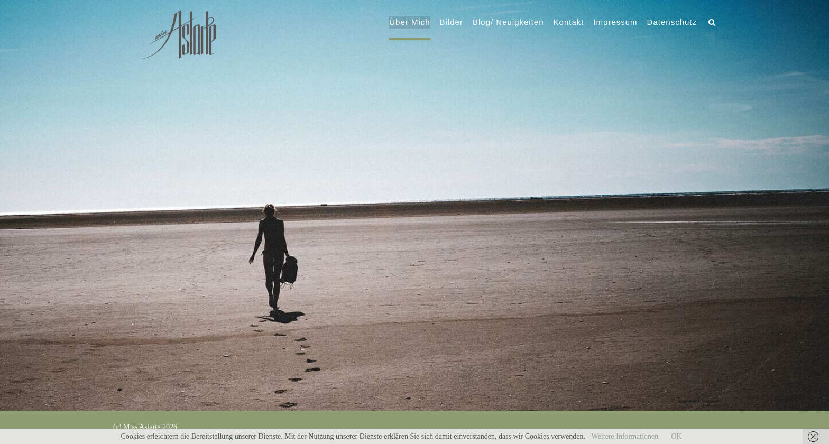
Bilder (451, 23)
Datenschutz (671, 23)
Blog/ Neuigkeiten (508, 23)
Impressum (615, 23)
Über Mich (409, 23)
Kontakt (568, 23)
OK (676, 436)
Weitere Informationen (625, 436)
